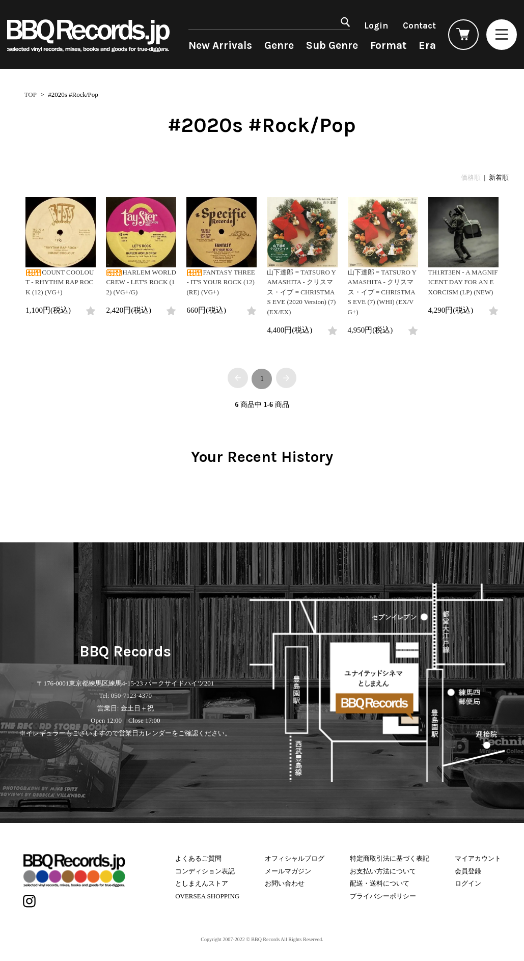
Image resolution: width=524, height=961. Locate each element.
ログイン (468, 883)
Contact (419, 25)
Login (376, 25)
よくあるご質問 (198, 858)
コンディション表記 (205, 871)
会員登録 (468, 871)
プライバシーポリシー (383, 896)
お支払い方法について (383, 871)
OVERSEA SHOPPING (207, 896)
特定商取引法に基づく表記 (389, 858)
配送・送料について (379, 883)
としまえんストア (201, 883)
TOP (30, 94)
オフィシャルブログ (294, 858)
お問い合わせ (285, 883)
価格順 (471, 177)
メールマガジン (288, 871)
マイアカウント (478, 858)
